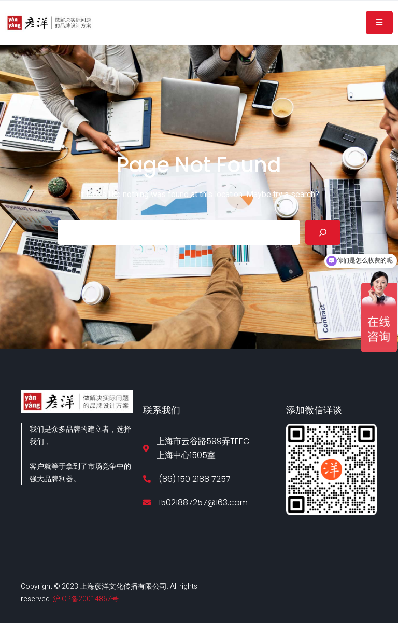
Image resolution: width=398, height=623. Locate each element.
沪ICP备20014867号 (86, 598)
